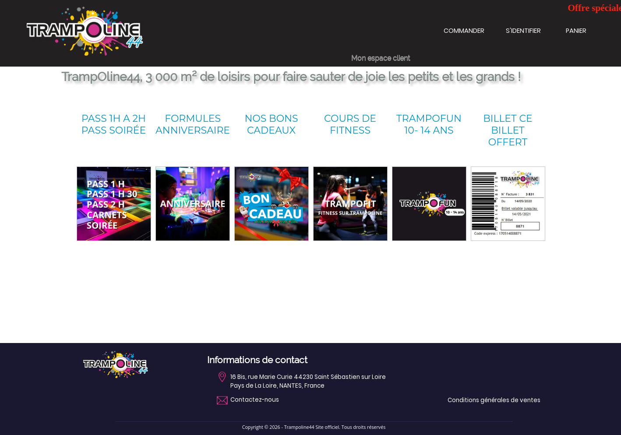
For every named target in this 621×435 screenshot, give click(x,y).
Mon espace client (380, 58)
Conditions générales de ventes (494, 400)
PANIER (576, 30)
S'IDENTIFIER (523, 30)
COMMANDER (464, 30)
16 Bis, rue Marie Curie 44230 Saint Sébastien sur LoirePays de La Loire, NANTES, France (308, 381)
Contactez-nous (254, 400)
